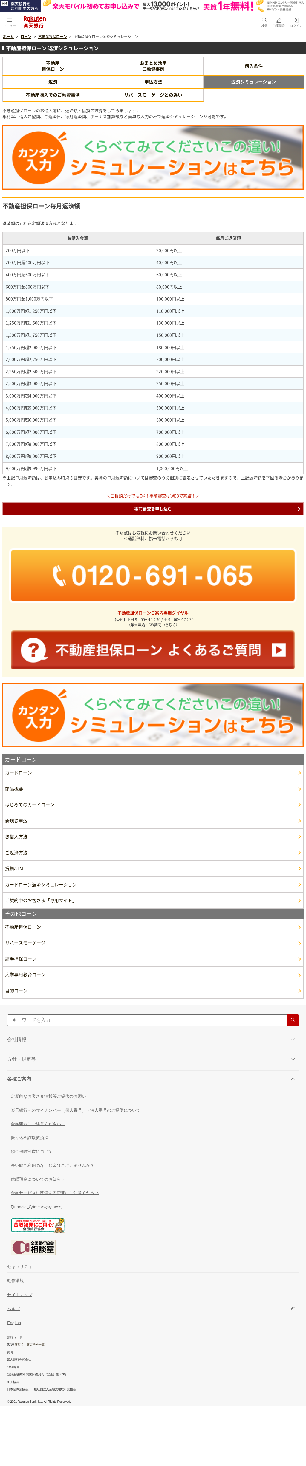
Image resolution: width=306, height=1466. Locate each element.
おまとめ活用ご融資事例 (153, 66)
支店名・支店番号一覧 (30, 1344)
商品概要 (14, 788)
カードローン (18, 772)
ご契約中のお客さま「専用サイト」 (41, 900)
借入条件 (254, 66)
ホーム (8, 36)
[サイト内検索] (153, 1020)
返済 (52, 81)
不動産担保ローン (52, 36)
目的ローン (16, 990)
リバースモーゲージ (25, 942)
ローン (26, 36)
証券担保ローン (20, 958)
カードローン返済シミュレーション (41, 884)
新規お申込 (16, 820)
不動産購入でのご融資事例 (53, 95)
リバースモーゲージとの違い (153, 95)
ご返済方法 (16, 852)
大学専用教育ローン (25, 974)
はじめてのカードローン (29, 804)
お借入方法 (16, 836)
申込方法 (153, 81)
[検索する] (293, 1020)
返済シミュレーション (253, 81)
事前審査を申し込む (153, 508)
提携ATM (14, 868)
